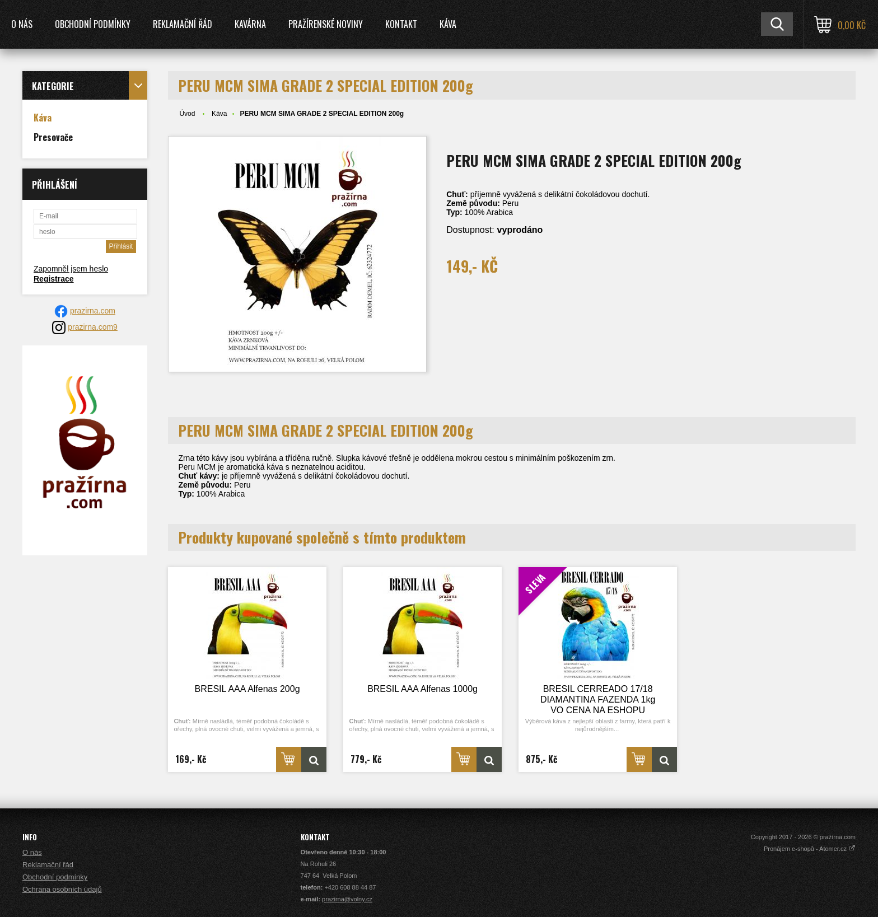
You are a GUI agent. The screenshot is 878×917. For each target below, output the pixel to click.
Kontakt (401, 24)
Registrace (54, 278)
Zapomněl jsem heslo (71, 268)
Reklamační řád (182, 24)
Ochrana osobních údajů (62, 889)
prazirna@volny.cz (347, 899)
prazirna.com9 (93, 326)
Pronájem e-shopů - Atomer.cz (810, 848)
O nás (21, 24)
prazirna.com (92, 310)
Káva (448, 24)
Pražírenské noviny (325, 24)
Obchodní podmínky (92, 24)
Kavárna (250, 24)
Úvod (187, 114)
